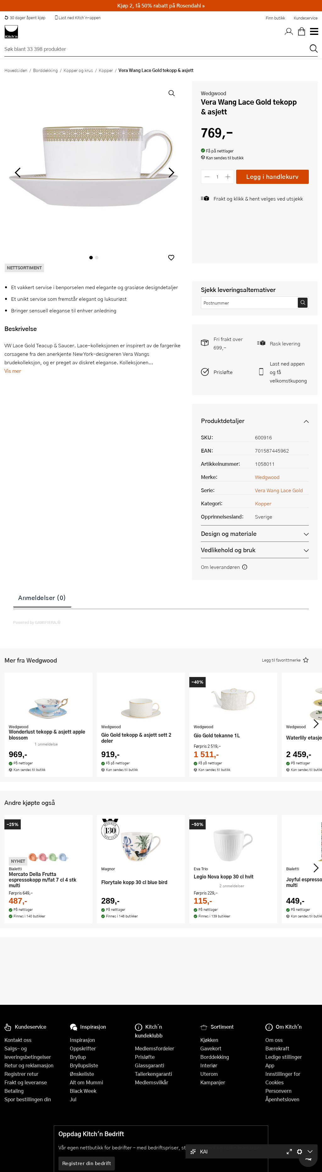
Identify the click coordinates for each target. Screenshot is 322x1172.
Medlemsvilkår (151, 1082)
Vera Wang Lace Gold (279, 490)
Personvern (278, 1090)
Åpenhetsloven (282, 1099)
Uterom (209, 1073)
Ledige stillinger (283, 1056)
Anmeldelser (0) (42, 597)
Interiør (208, 1065)
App (269, 1065)
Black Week (83, 1090)
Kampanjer (212, 1082)
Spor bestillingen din (27, 1099)
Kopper (106, 70)
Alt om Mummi (86, 1082)
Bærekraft (277, 1048)
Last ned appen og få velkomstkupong (288, 372)
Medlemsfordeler (154, 1048)
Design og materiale (229, 533)
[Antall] (217, 177)
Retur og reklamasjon (28, 1065)
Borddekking (45, 70)
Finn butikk (275, 18)
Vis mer (12, 370)
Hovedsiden (15, 70)
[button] (171, 258)
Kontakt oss (17, 1039)
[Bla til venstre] (17, 172)
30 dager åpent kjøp (24, 17)
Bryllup (78, 1056)
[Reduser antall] (207, 177)
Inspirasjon (82, 1039)
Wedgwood (213, 93)
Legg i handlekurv (272, 176)
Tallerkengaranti (153, 1073)
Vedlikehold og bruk (228, 549)
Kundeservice (306, 18)
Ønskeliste (82, 1073)
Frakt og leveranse (25, 1082)
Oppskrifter (83, 1048)
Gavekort (210, 1048)
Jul (73, 1099)
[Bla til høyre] (170, 172)
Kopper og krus (78, 70)
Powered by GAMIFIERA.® (37, 622)
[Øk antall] (228, 177)
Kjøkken (209, 1039)
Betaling (14, 1090)
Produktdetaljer (222, 420)
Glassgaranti (149, 1065)
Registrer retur (21, 1073)
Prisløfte (223, 372)
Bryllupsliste (84, 1065)
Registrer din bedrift (86, 1163)
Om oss (274, 1039)
